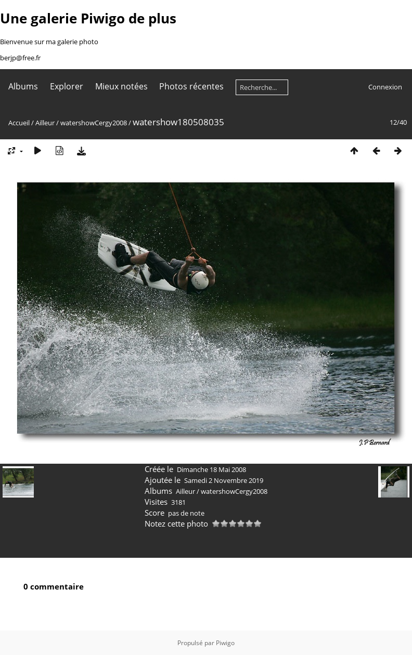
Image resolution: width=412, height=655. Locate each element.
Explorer (66, 86)
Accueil (19, 122)
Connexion (385, 86)
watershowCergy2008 (93, 122)
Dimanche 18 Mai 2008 (211, 469)
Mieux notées (121, 86)
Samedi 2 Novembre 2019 (223, 480)
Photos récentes (191, 86)
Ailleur (45, 122)
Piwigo (225, 642)
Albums (23, 86)
